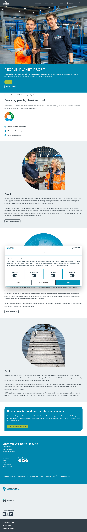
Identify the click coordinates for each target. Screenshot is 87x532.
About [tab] (69, 253)
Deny (18, 282)
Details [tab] (43, 253)
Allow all (68, 282)
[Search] (79, 3)
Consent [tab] (18, 253)
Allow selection (43, 282)
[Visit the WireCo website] (9, 500)
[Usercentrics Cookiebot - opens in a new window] (73, 248)
